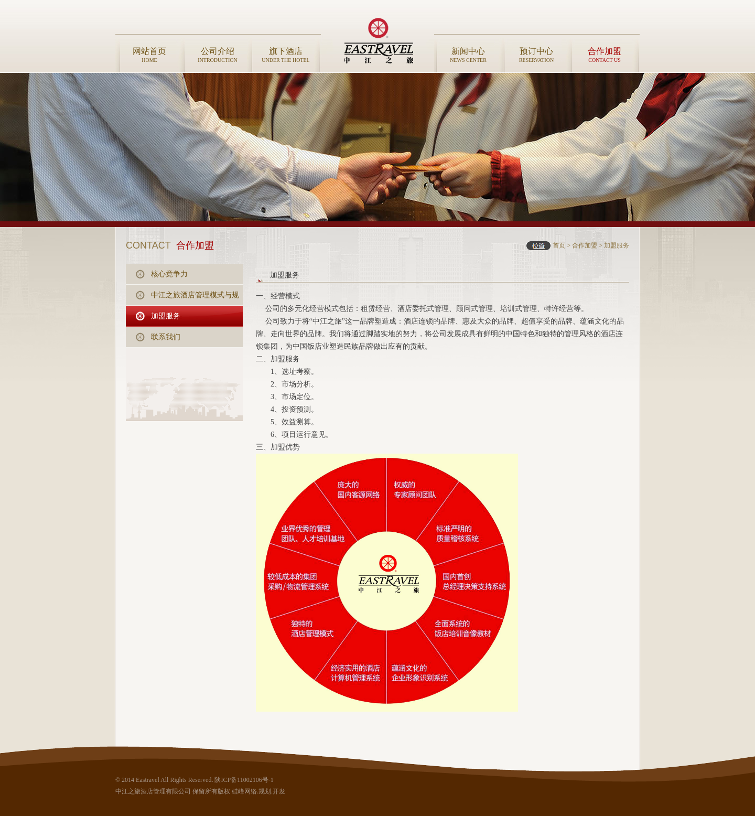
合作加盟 (584, 245)
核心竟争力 (169, 274)
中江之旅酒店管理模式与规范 (195, 298)
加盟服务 (616, 245)
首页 (559, 245)
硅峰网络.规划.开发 (258, 791)
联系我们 (165, 337)
